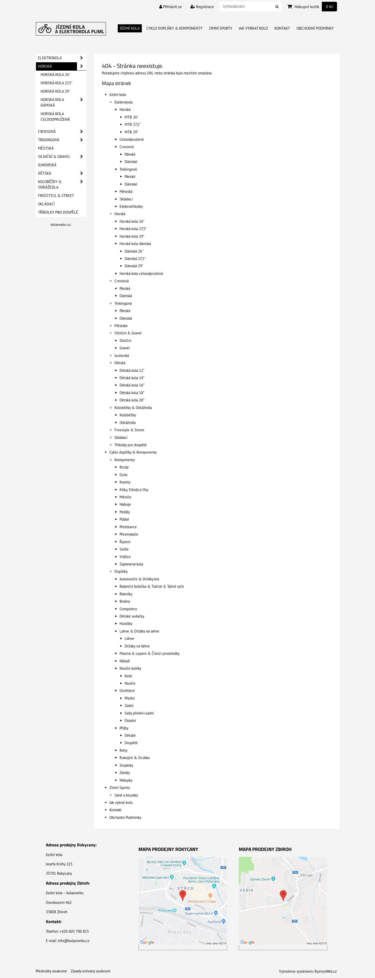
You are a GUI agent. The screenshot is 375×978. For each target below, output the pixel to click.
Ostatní (130, 720)
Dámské (131, 161)
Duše (124, 474)
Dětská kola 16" (132, 385)
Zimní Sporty (220, 28)
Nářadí (125, 661)
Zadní (129, 705)
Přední (130, 698)
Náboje (125, 504)
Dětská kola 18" (132, 392)
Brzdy (124, 467)
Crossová (127, 146)
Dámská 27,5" (135, 258)
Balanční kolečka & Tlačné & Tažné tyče (152, 586)
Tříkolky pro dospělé (130, 444)
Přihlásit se (170, 6)
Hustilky (126, 623)
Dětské (130, 735)
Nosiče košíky (130, 668)
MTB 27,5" (133, 124)
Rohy (123, 750)
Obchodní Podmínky (315, 28)
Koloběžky (128, 415)
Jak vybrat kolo (253, 28)
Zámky (125, 772)
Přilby (124, 728)
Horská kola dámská (135, 243)
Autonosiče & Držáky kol (139, 579)
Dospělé (131, 742)
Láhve (129, 638)
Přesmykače (129, 534)
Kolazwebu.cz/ (61, 224)
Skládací (126, 199)
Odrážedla (128, 422)
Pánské (130, 154)
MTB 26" (131, 117)
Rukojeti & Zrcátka (135, 757)
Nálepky (126, 780)
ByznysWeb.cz (325, 971)
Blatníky (126, 594)
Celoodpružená (132, 139)
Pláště (124, 519)
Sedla (124, 549)
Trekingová (128, 169)
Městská (126, 191)
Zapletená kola (131, 564)
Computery (128, 608)
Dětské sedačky (132, 616)
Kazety (125, 482)
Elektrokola (123, 102)
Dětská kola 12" (132, 370)
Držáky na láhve (137, 646)
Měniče (125, 497)
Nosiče (130, 683)
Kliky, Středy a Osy (134, 489)
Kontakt (282, 28)
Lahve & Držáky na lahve (139, 631)
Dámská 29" (134, 265)
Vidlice (125, 556)
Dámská (126, 295)
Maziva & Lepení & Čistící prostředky (150, 653)
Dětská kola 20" (132, 400)
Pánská (125, 288)
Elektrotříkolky (131, 206)
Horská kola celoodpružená (141, 273)
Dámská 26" (134, 251)
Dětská (119, 362)
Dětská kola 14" (132, 377)
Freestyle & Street (129, 429)
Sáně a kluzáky (126, 795)
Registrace (202, 6)
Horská (125, 109)
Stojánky (126, 765)
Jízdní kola (130, 28)
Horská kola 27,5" (133, 228)
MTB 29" (131, 132)
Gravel (125, 347)
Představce (128, 526)
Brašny (125, 601)
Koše (128, 676)
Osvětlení (127, 690)
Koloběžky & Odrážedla (133, 407)
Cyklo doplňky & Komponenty (174, 28)
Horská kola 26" (132, 221)
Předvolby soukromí (51, 971)
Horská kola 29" (132, 236)
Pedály (125, 512)
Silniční (125, 340)
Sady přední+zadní (139, 713)
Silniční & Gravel (128, 333)
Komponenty (124, 459)
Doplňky (121, 571)
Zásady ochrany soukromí (90, 971)
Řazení (125, 541)
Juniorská (121, 355)
